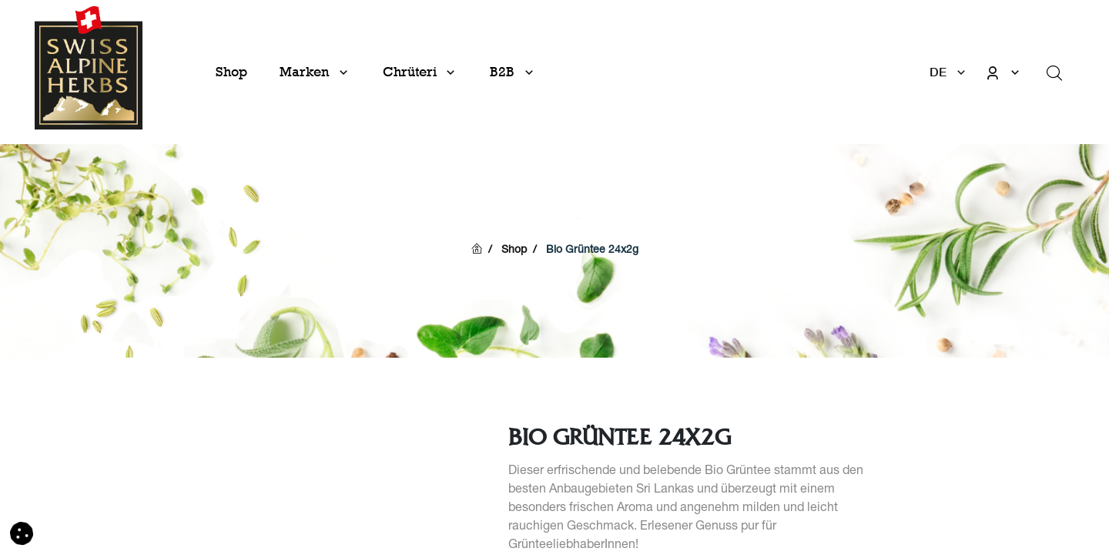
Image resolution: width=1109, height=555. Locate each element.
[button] (21, 534)
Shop (514, 250)
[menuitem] (231, 72)
